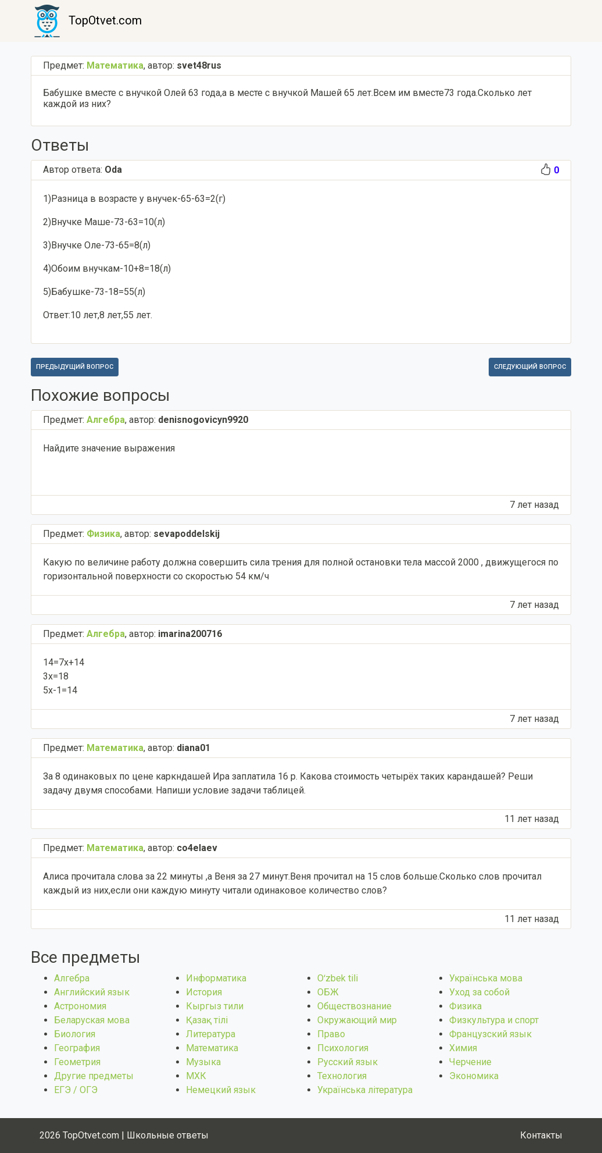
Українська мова (485, 978)
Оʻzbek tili (337, 978)
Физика (465, 1006)
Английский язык (92, 992)
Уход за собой (479, 992)
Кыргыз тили (214, 1006)
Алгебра (71, 978)
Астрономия (80, 1006)
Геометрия (77, 1061)
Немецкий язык (221, 1089)
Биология (74, 1034)
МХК (196, 1075)
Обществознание (354, 1006)
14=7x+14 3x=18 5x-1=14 (63, 676)
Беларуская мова (92, 1020)
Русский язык (347, 1061)
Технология (342, 1075)
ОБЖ (328, 992)
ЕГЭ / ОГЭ (76, 1089)
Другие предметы (94, 1075)
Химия (463, 1048)
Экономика (474, 1075)
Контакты (541, 1135)
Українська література (365, 1089)
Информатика (216, 978)
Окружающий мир (357, 1020)
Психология (342, 1048)
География (77, 1048)
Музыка (203, 1061)
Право (331, 1034)
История (204, 992)
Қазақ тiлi (207, 1020)
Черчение (470, 1061)
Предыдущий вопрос (74, 367)
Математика (212, 1048)
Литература (210, 1034)
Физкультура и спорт (494, 1020)
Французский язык (490, 1034)
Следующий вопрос (530, 367)
